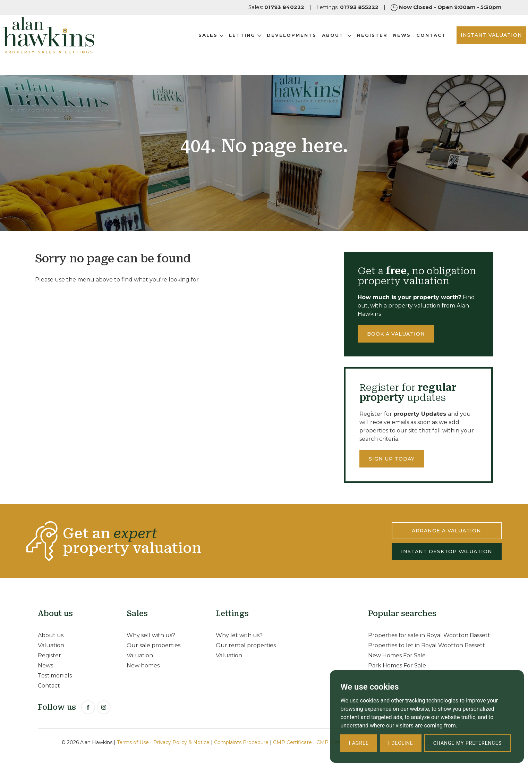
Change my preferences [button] (467, 743)
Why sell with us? (151, 635)
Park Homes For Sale (397, 665)
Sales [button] (186, 45)
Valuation (51, 645)
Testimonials (55, 675)
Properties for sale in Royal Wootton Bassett (429, 635)
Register (347, 45)
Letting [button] (220, 45)
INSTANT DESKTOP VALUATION (446, 551)
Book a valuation (396, 334)
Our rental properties (246, 645)
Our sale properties (153, 645)
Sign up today (392, 459)
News (377, 45)
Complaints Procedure (241, 742)
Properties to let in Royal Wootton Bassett (426, 645)
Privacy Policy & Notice (181, 742)
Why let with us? (239, 635)
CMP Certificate (292, 742)
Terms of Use (133, 742)
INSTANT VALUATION (466, 45)
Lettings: (347, 7)
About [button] (312, 45)
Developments (267, 45)
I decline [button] (400, 743)
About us (50, 635)
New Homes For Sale (397, 655)
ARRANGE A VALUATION (446, 531)
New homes (143, 665)
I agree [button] (358, 743)
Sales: (276, 7)
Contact (406, 45)
